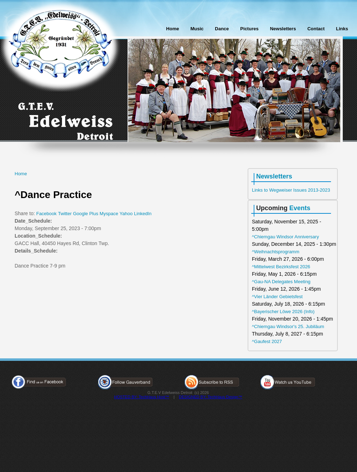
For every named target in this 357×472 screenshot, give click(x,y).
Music (196, 28)
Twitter (65, 213)
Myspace (109, 213)
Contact (316, 28)
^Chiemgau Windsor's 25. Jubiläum (288, 326)
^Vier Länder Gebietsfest (277, 296)
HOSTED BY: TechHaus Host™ (141, 397)
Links (342, 28)
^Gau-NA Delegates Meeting (281, 281)
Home (172, 28)
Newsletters (283, 28)
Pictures (249, 28)
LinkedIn (142, 213)
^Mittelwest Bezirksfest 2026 (281, 266)
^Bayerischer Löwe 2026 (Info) (283, 311)
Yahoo (126, 213)
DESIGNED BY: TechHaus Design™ (210, 397)
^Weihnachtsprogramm (275, 251)
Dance (222, 28)
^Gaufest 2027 (267, 341)
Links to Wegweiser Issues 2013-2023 (291, 190)
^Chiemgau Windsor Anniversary (285, 236)
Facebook (46, 213)
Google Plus (85, 213)
